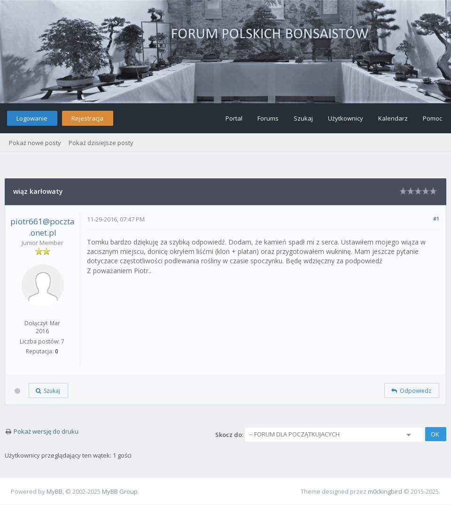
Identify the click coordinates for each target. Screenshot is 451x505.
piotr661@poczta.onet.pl (42, 227)
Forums (268, 118)
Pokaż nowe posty (35, 142)
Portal (234, 118)
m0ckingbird (385, 491)
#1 (436, 218)
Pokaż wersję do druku (46, 431)
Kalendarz (393, 118)
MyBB (54, 491)
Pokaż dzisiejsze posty (101, 142)
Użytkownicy (345, 118)
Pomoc (432, 118)
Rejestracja (87, 118)
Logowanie (31, 118)
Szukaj (303, 118)
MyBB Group (120, 491)
